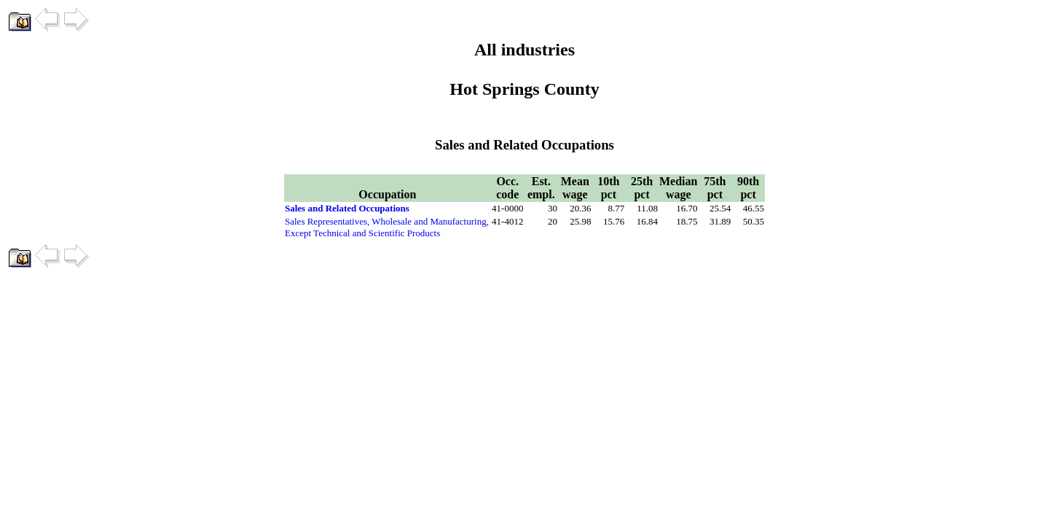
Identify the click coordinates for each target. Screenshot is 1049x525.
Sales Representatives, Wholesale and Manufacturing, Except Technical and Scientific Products (387, 227)
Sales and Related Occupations (347, 208)
